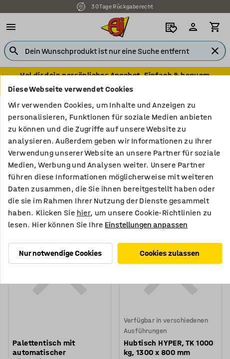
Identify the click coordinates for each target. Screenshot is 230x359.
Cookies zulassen (170, 253)
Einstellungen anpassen (146, 224)
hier (84, 212)
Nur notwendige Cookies (60, 253)
